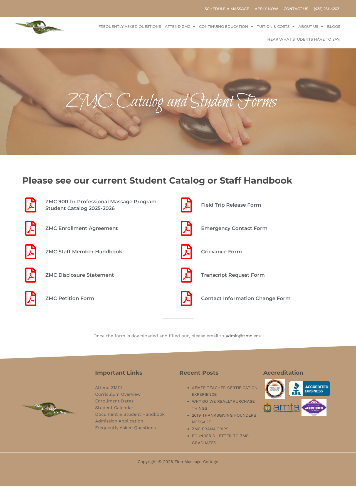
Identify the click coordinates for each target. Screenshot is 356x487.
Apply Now (266, 9)
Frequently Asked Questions (129, 27)
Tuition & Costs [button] (276, 27)
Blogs (333, 27)
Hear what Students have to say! (303, 40)
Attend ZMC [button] (180, 27)
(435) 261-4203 (326, 9)
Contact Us (296, 9)
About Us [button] (310, 27)
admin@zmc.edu (243, 337)
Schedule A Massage (227, 9)
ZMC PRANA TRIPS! (211, 429)
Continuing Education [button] (226, 27)
